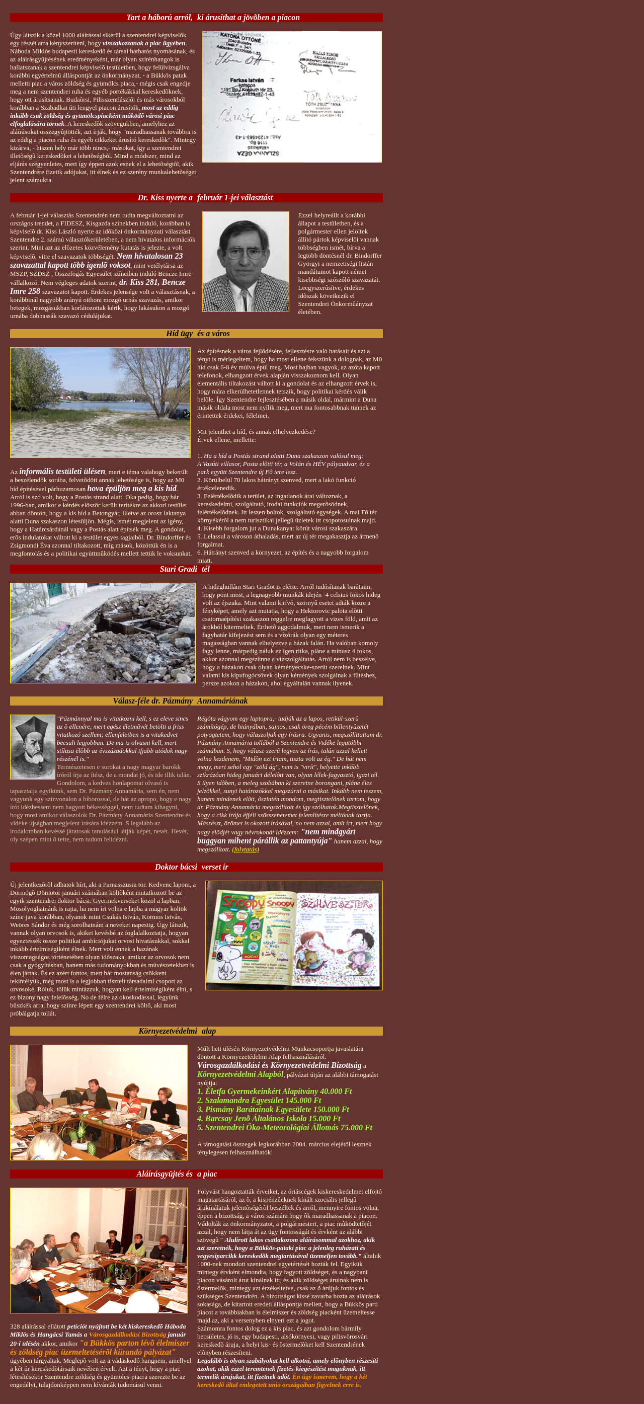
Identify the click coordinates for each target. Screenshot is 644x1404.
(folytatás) (245, 849)
